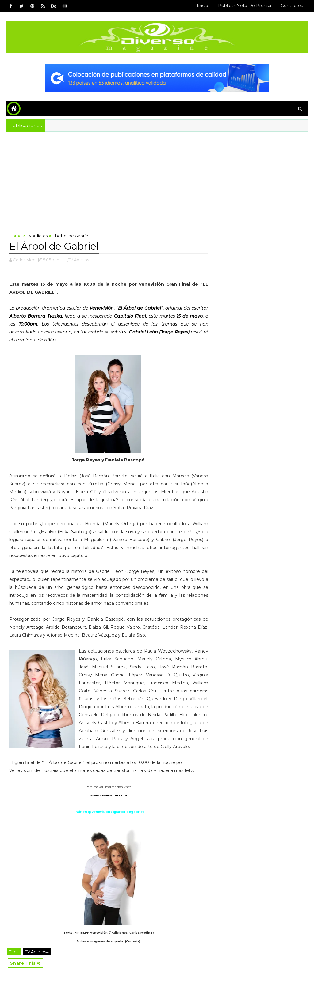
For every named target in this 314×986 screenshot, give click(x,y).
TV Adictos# (37, 951)
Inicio (202, 5)
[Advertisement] (157, 177)
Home (15, 235)
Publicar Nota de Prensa (244, 5)
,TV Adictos (78, 259)
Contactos (292, 5)
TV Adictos (37, 235)
